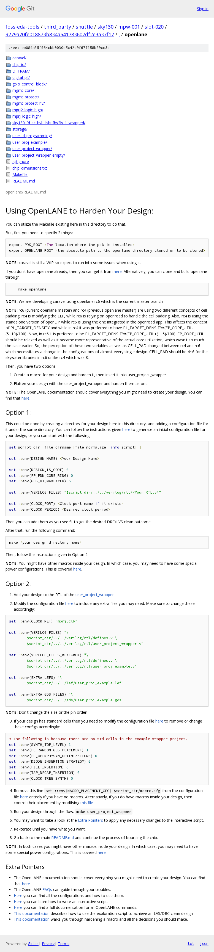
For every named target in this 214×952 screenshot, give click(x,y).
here (118, 271)
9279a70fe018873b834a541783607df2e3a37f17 (60, 34)
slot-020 (154, 26)
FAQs (47, 889)
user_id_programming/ (32, 135)
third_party (57, 26)
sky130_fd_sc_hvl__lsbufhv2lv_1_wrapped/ (48, 122)
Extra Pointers (90, 820)
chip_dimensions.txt (29, 168)
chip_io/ (19, 64)
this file (86, 802)
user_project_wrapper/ (32, 148)
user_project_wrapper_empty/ (38, 155)
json (204, 943)
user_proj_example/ (29, 142)
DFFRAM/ (21, 71)
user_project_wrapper (94, 594)
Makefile (20, 174)
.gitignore (20, 161)
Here (18, 895)
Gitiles (33, 943)
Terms (63, 943)
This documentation (32, 913)
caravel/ (19, 57)
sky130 (105, 26)
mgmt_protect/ (25, 96)
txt (191, 943)
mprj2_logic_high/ (27, 109)
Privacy (48, 943)
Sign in (202, 8)
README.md (23, 181)
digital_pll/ (21, 77)
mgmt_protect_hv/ (28, 103)
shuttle (84, 26)
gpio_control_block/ (29, 84)
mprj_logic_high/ (26, 116)
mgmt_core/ (23, 90)
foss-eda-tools (22, 26)
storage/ (20, 129)
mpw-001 (129, 26)
